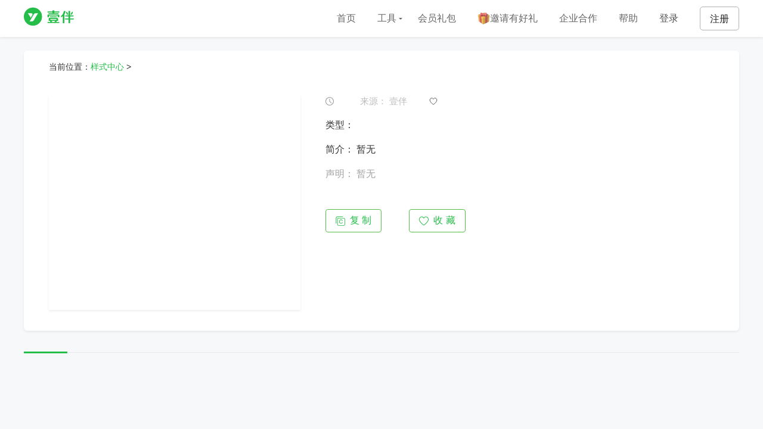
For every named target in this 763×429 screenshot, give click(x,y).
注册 (719, 19)
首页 (346, 18)
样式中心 (107, 67)
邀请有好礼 (507, 19)
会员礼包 (437, 18)
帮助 (628, 18)
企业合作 (578, 18)
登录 (668, 18)
